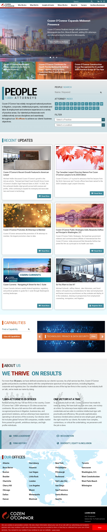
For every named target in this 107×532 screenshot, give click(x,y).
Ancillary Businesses (97, 5)
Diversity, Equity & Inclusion (73, 443)
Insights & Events (48, 5)
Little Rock (33, 476)
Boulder (6, 476)
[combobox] (48, 5)
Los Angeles (34, 485)
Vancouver (86, 467)
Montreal (33, 499)
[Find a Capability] (16, 329)
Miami (32, 490)
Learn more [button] (56, 530)
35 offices (20, 118)
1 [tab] (50, 57)
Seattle (58, 499)
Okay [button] (99, 527)
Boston (6, 472)
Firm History (17, 443)
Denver (6, 499)
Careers (84, 5)
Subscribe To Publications (95, 519)
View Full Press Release (59, 42)
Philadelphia (60, 467)
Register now (95, 306)
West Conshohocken (91, 476)
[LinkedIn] (98, 1)
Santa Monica (61, 494)
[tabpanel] (71, 336)
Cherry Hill (7, 485)
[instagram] (104, 1)
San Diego (59, 485)
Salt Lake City (61, 481)
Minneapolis (34, 494)
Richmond (59, 476)
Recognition (64, 436)
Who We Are (22, 5)
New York (59, 463)
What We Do (34, 5)
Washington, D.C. (89, 472)
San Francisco (61, 490)
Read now (44, 196)
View (93, 336)
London (32, 481)
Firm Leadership (19, 436)
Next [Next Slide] (102, 336)
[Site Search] (84, 1)
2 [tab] (53, 57)
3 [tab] (57, 57)
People (63, 87)
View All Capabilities (12, 337)
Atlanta (6, 463)
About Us (74, 5)
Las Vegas (33, 472)
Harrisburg (34, 463)
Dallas (5, 494)
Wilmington (87, 485)
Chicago (6, 490)
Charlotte (7, 481)
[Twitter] (101, 1)
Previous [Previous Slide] (39, 336)
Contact (88, 521)
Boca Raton (8, 467)
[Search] (91, 1)
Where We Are (62, 5)
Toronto (85, 463)
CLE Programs (90, 516)
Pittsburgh (60, 472)
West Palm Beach (89, 481)
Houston (33, 467)
